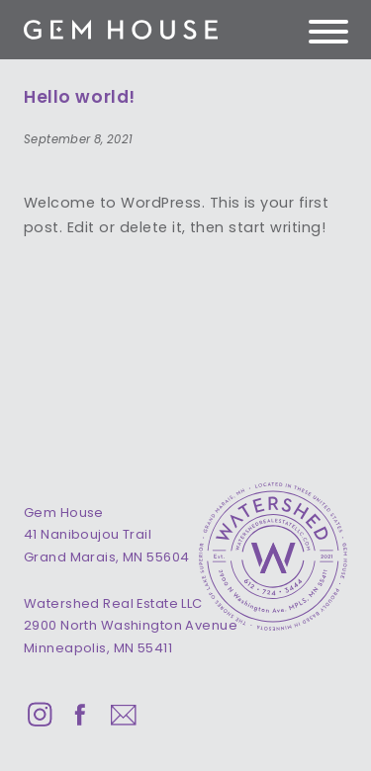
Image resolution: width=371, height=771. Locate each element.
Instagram (39, 714)
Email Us (123, 714)
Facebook (81, 714)
